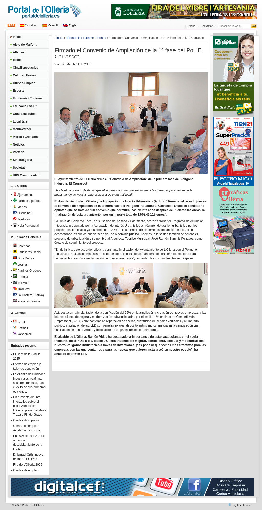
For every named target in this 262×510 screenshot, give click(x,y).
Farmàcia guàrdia (27, 201)
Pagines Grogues (27, 270)
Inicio (17, 37)
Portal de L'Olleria (33, 505)
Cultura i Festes (24, 75)
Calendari (22, 246)
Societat (19, 167)
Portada (18, 152)
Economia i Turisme (27, 98)
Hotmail (20, 328)
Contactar (207, 25)
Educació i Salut (25, 106)
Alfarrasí (19, 52)
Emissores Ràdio (27, 252)
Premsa (20, 277)
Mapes (20, 207)
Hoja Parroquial (26, 225)
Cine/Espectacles (25, 67)
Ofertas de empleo (25, 470)
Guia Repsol (23, 258)
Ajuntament (23, 195)
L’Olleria (190, 25)
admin (61, 64)
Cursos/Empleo (24, 83)
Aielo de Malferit (25, 44)
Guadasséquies (24, 114)
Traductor (21, 289)
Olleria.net (22, 213)
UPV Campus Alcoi (26, 175)
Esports (18, 91)
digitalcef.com (241, 505)
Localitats (20, 121)
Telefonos (22, 219)
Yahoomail (22, 334)
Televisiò (21, 283)
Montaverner (22, 129)
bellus (17, 60)
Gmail (19, 322)
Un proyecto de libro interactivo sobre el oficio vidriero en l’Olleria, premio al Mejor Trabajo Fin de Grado (29, 405)
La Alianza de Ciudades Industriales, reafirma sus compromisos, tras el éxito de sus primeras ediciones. (29, 382)
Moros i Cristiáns (25, 137)
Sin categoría (22, 160)
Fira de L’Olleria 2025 (27, 464)
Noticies (19, 144)
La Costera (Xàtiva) (28, 295)
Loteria (20, 264)
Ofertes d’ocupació (26, 420)
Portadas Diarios (26, 301)
